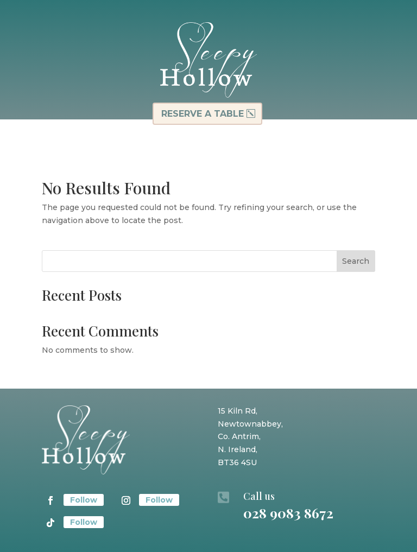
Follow (83, 500)
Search (355, 261)
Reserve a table (202, 114)
